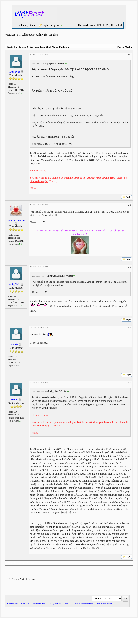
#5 (129, 382)
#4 (129, 327)
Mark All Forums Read (82, 603)
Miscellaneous (25, 34)
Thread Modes (124, 47)
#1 (129, 54)
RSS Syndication (104, 603)
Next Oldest (14, 563)
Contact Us (12, 603)
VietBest (10, 34)
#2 (129, 204)
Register (55, 25)
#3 (129, 267)
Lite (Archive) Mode (58, 603)
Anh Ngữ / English (47, 34)
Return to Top (38, 603)
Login (45, 25)
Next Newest (28, 563)
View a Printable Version (23, 579)
